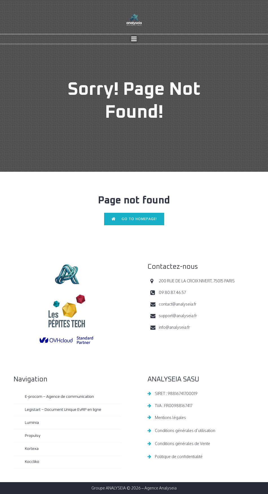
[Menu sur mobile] (134, 39)
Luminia (32, 423)
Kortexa (32, 449)
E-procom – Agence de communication (59, 397)
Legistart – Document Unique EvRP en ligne (63, 410)
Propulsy (32, 436)
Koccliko (32, 462)
